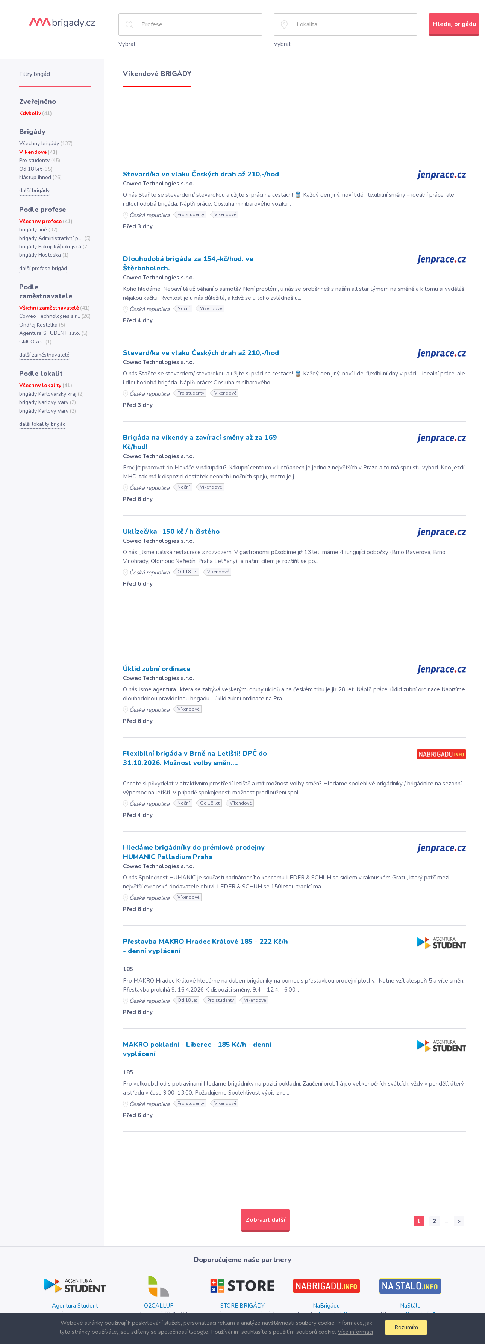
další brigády (34, 187)
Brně (336, 1306)
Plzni (349, 1306)
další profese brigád (42, 264)
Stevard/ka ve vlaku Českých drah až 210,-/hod (198, 173)
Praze (323, 1306)
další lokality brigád (41, 408)
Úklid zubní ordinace (156, 665)
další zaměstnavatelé (44, 340)
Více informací (354, 1332)
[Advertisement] (294, 119)
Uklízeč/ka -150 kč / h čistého (169, 528)
